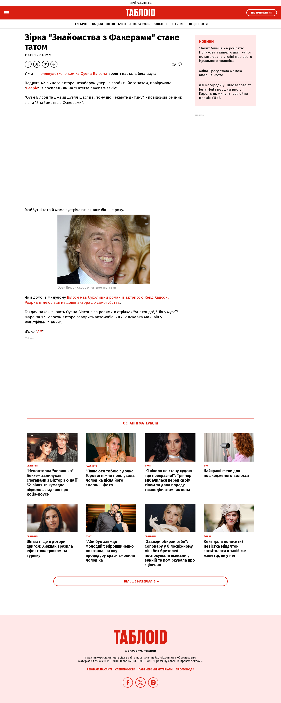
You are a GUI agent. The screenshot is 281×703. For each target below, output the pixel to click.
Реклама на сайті (99, 669)
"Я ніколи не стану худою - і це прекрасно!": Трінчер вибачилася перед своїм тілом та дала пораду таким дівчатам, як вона (170, 480)
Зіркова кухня (139, 24)
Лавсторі (160, 24)
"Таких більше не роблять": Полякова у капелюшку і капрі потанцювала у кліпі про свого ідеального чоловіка (225, 54)
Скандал (96, 24)
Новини (206, 41)
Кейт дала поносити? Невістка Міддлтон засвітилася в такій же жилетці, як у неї (225, 548)
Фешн (110, 24)
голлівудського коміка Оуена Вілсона (73, 73)
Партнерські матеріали (155, 669)
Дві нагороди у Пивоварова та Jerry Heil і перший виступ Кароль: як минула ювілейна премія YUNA (225, 91)
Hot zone (177, 24)
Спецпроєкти (197, 24)
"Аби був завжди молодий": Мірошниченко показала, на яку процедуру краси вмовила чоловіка (110, 551)
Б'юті (122, 24)
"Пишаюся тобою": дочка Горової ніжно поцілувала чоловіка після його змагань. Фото (110, 478)
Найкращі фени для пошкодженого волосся (226, 473)
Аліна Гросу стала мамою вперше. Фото (220, 73)
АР (39, 331)
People (32, 88)
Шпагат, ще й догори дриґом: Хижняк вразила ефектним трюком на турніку (50, 548)
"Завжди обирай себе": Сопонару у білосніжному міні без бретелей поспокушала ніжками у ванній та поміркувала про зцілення (170, 553)
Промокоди (185, 669)
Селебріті (80, 24)
